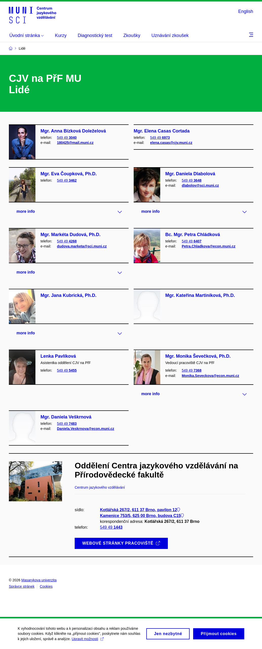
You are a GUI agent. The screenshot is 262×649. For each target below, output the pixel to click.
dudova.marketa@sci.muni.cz (82, 246)
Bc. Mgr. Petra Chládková (192, 234)
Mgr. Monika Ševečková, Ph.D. (198, 356)
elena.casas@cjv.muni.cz (171, 143)
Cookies (46, 586)
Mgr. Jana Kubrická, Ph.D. (68, 295)
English (245, 11)
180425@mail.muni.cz (75, 143)
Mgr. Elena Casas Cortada (162, 130)
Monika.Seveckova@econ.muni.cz (210, 376)
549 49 (67, 138)
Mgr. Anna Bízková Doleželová (73, 130)
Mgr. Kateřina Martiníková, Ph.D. (200, 295)
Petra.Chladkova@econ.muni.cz (208, 246)
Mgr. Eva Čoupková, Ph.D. (69, 173)
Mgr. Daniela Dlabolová (190, 173)
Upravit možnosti (87, 641)
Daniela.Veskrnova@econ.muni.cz (85, 429)
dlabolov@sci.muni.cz (200, 185)
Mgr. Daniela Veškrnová (66, 416)
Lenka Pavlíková (58, 356)
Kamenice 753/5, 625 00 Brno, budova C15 (142, 515)
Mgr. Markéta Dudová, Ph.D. (70, 234)
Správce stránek (21, 586)
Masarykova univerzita (38, 580)
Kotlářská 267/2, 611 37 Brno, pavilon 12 (140, 510)
